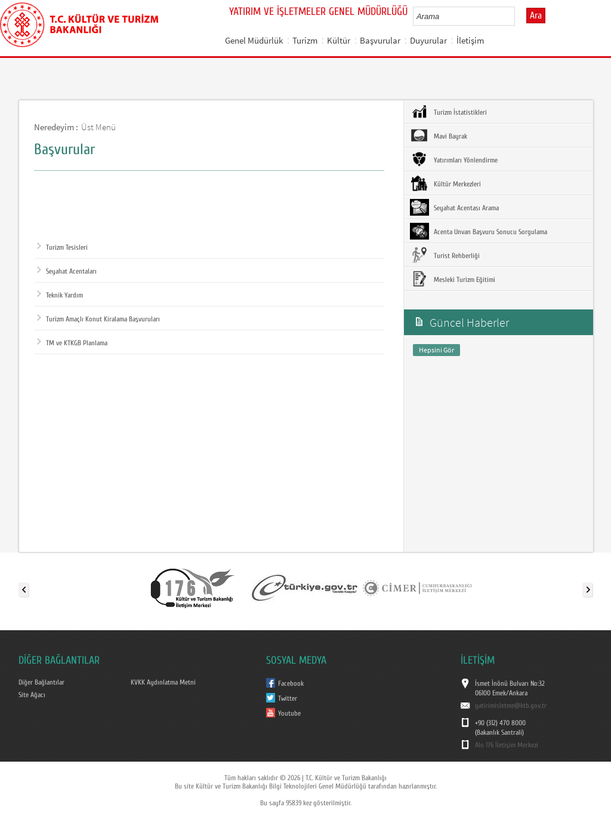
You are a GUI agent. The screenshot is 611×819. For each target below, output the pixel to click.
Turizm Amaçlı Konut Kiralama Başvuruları (98, 319)
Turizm (304, 40)
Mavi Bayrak (438, 135)
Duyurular (428, 40)
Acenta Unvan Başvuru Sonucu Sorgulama (478, 231)
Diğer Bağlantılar (41, 682)
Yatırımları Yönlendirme (454, 159)
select (518, 16)
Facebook (291, 683)
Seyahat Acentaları (67, 271)
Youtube (289, 713)
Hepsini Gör (436, 349)
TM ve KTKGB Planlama (72, 343)
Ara (536, 15)
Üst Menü (98, 127)
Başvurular (380, 40)
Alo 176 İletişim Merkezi (506, 745)
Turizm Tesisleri (62, 247)
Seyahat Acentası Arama (454, 207)
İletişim (470, 40)
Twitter (287, 698)
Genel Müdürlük (254, 40)
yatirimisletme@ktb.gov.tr (511, 705)
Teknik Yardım (60, 295)
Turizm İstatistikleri (448, 111)
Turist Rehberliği (445, 255)
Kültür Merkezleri (445, 183)
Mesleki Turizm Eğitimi (452, 279)
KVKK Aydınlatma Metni (163, 682)
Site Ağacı (31, 695)
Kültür (338, 40)
